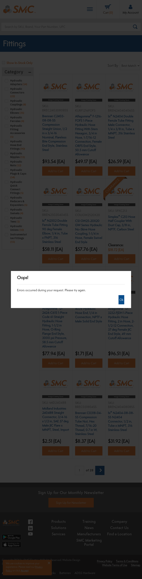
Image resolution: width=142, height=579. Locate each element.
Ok (121, 300)
